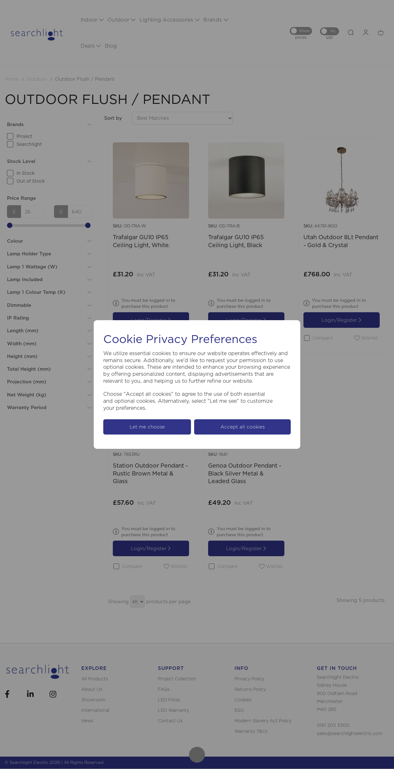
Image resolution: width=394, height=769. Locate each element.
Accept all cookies (243, 426)
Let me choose (147, 426)
